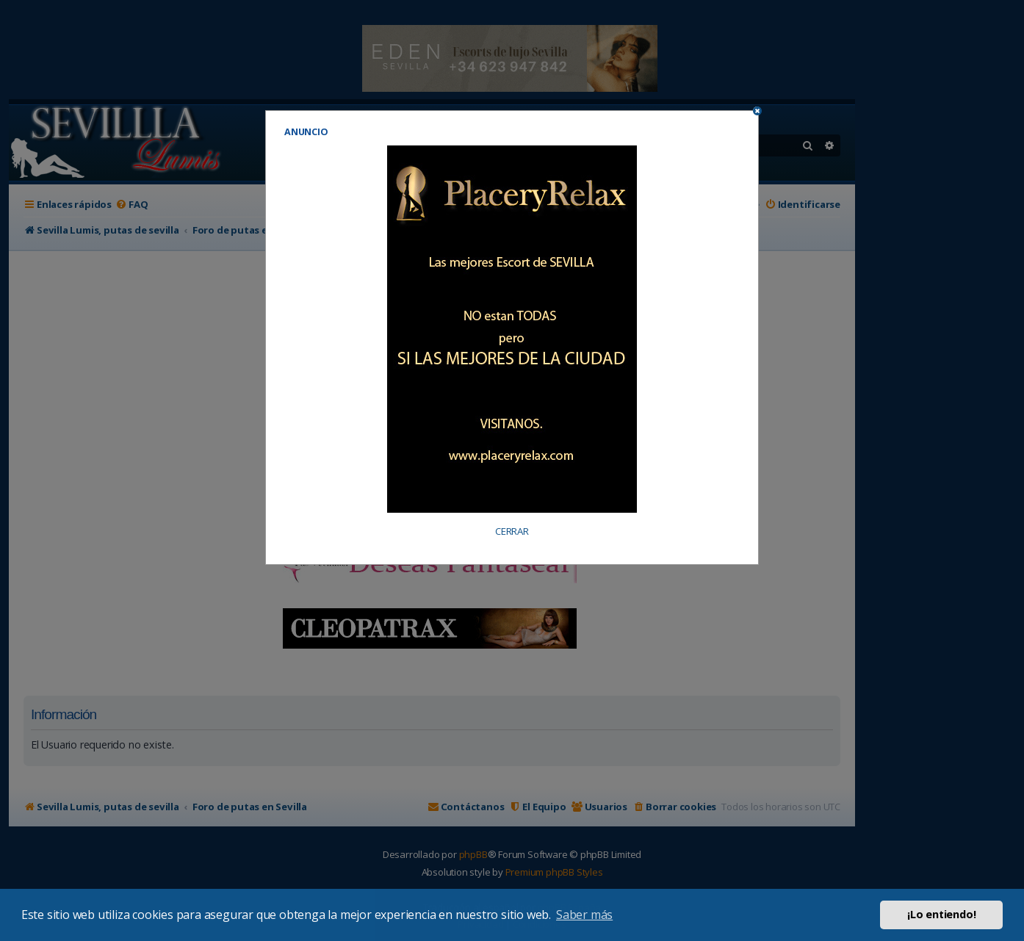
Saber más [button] (584, 914)
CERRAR (512, 531)
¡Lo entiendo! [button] (941, 914)
